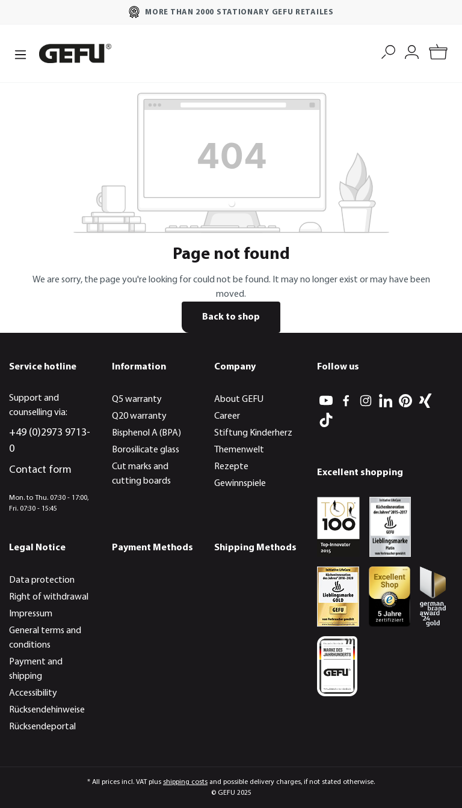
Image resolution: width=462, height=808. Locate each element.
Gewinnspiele (240, 483)
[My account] (412, 51)
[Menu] (20, 53)
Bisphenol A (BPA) (146, 433)
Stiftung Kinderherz (253, 433)
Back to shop (231, 317)
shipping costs (185, 782)
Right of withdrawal (48, 597)
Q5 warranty (137, 399)
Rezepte (231, 467)
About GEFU (238, 399)
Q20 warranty (139, 416)
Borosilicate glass (145, 450)
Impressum (30, 614)
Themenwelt (239, 450)
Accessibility (33, 693)
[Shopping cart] (438, 54)
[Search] (388, 51)
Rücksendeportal (42, 727)
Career (227, 416)
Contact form (40, 470)
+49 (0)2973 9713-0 (49, 441)
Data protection (42, 580)
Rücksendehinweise (47, 710)
